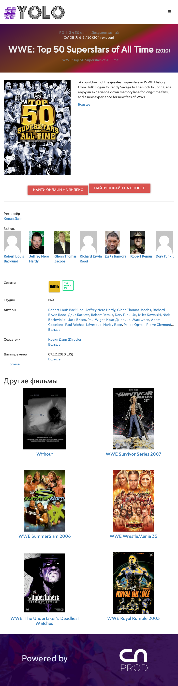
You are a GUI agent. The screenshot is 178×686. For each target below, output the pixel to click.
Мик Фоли (140, 320)
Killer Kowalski (149, 315)
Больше (84, 104)
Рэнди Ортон (134, 325)
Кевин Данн (13, 219)
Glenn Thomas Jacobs (134, 310)
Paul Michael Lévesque (83, 325)
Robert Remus (102, 315)
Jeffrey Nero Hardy (100, 310)
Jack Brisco (77, 320)
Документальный (105, 33)
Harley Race (112, 325)
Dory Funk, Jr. (125, 315)
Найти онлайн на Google (119, 188)
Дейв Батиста (78, 315)
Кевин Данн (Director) (65, 339)
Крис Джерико (118, 320)
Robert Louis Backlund (66, 310)
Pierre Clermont (158, 325)
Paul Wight (96, 320)
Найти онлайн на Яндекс (58, 190)
